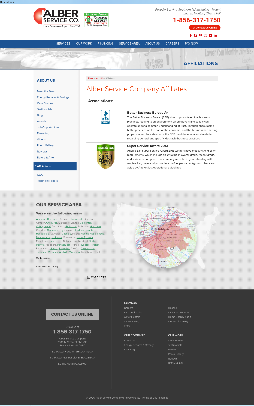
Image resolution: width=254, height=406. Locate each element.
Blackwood (76, 220)
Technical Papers (47, 182)
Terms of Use (149, 399)
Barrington (52, 220)
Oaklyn (92, 242)
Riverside (85, 246)
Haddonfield (42, 234)
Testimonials (44, 110)
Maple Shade (97, 234)
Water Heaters (132, 318)
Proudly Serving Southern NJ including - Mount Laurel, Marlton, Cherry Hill (187, 11)
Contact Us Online (72, 315)
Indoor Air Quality (178, 323)
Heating (172, 309)
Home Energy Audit (179, 318)
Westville (63, 253)
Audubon (41, 220)
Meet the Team (46, 92)
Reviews (42, 152)
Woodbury (74, 253)
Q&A (40, 176)
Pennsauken (64, 246)
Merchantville (43, 238)
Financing (43, 134)
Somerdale (64, 249)
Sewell (54, 249)
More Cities (98, 278)
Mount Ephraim (85, 238)
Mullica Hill (56, 242)
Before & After (46, 158)
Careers (128, 309)
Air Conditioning (133, 314)
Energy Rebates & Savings (53, 98)
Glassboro (95, 227)
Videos (41, 140)
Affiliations (44, 167)
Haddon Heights (84, 231)
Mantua (85, 234)
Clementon (86, 224)
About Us (46, 82)
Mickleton (57, 238)
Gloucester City (55, 231)
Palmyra (40, 246)
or (205, 27)
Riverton (95, 246)
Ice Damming (131, 323)
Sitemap (163, 399)
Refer (127, 327)
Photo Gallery (45, 146)
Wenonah (53, 253)
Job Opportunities (48, 128)
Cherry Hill (51, 224)
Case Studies (45, 104)
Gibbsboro (71, 227)
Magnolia (66, 234)
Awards (41, 122)
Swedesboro (88, 249)
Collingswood (43, 227)
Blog (40, 116)
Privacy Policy (132, 399)
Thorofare (41, 253)
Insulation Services (178, 314)
